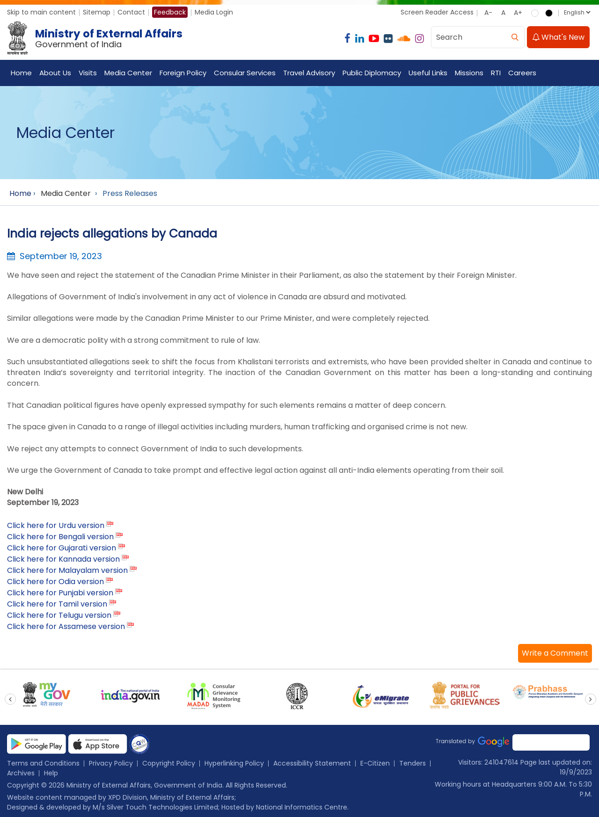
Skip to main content (41, 12)
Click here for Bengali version (60, 536)
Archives (21, 773)
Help (51, 773)
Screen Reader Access (437, 12)
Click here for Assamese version (66, 626)
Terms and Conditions (43, 763)
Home (21, 73)
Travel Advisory (309, 73)
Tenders (412, 763)
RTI (496, 73)
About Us (55, 73)
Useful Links (428, 73)
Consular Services (245, 73)
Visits (88, 73)
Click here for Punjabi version (60, 592)
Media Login (214, 12)
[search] (515, 37)
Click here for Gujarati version (61, 547)
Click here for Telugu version (59, 615)
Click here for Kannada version (63, 559)
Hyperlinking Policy (234, 763)
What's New (558, 37)
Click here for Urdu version (55, 525)
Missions (469, 73)
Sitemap (96, 12)
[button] (555, 653)
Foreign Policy (183, 73)
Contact (131, 12)
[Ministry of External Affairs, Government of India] (96, 38)
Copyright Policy (168, 763)
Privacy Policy (111, 763)
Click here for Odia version (55, 581)
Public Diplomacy (372, 73)
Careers (522, 73)
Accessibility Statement (312, 763)
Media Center (128, 73)
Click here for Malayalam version (67, 570)
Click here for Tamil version (57, 604)
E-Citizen (375, 763)
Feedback (170, 12)
